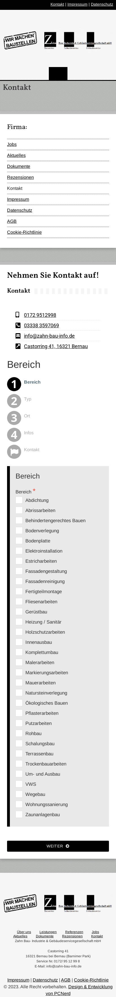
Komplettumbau (41, 652)
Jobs (12, 144)
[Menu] (58, 73)
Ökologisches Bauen (46, 703)
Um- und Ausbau (42, 774)
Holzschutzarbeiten (45, 632)
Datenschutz (102, 4)
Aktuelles (16, 155)
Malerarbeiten (39, 662)
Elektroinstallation (43, 551)
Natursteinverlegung (46, 693)
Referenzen (74, 932)
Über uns (24, 932)
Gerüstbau (36, 612)
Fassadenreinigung (45, 581)
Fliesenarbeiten (41, 601)
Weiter (58, 846)
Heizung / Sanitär (43, 622)
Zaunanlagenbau (42, 814)
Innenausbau (38, 642)
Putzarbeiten (38, 723)
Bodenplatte (37, 541)
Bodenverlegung (42, 530)
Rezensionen (20, 177)
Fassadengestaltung (46, 571)
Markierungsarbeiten (46, 672)
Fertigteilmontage (43, 591)
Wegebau (35, 794)
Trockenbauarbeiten (45, 764)
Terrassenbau (39, 753)
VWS (30, 784)
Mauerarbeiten (40, 683)
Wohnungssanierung (46, 804)
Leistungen (48, 932)
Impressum (77, 4)
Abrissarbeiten (40, 510)
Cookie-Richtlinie (24, 232)
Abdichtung (37, 500)
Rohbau (33, 733)
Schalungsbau (39, 743)
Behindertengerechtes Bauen (55, 520)
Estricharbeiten (41, 561)
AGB (12, 221)
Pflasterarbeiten (41, 713)
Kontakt (57, 4)
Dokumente (18, 166)
